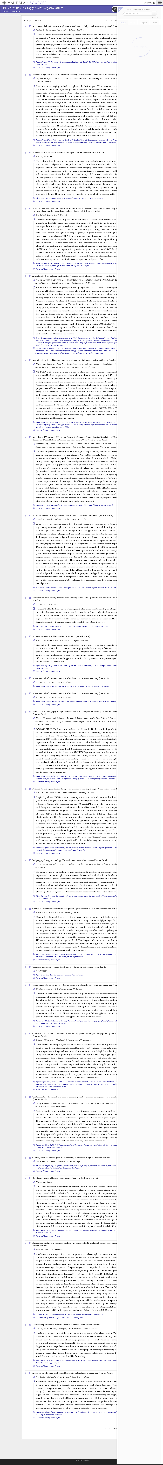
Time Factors (104, 686)
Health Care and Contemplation (47, 1090)
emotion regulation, (68, 505)
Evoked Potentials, (114, 140)
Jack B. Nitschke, (59, 718)
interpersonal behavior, (99, 1165)
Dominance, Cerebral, (104, 422)
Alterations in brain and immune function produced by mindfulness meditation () (74, 360)
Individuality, (97, 896)
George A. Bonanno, (44, 1103)
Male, (108, 424)
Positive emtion (110, 587)
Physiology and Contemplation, (71, 353)
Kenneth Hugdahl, (93, 864)
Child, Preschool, (79, 954)
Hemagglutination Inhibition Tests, (70, 424)
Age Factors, (45, 626)
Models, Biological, (109, 896)
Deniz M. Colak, (59, 1103)
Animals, (44, 896)
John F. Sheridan (88, 283)
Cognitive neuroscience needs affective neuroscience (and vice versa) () (70, 966)
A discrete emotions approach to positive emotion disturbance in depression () (72, 1372)
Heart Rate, (58, 1084)
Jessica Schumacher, (75, 280)
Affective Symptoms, (43, 1082)
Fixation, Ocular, (91, 847)
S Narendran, (49, 1040)
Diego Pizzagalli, (60, 1328)
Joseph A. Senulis (79, 519)
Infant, (97, 626)
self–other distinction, (44, 266)
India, (72, 1084)
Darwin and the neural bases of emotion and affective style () (65, 1178)
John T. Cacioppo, (60, 864)
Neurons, (111, 1230)
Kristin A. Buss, (42, 912)
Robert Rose (40, 867)
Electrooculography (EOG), (88, 338)
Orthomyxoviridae (62, 427)
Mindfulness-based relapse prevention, (66, 1314)
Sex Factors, (62, 957)
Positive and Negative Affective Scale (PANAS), (114, 343)
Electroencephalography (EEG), (66, 338)
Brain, (43, 198)
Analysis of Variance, (53, 776)
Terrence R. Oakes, (75, 718)
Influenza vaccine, (56, 340)
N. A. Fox (52, 604)
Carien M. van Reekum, (59, 444)
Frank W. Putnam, (43, 1106)
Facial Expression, (69, 666)
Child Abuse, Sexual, (62, 1145)
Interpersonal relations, (44, 957)
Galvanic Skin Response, (45, 1084)
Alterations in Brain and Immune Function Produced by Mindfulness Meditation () (74, 275)
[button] (160, 2)
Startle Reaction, (46, 1023)
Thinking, (95, 686)
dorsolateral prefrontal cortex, (55, 263)
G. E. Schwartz (67, 682)
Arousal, (69, 62)
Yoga (64, 1086)
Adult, (38, 62)
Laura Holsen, (55, 792)
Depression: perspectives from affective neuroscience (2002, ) (65, 1324)
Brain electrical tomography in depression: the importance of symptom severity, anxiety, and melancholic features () (81, 713)
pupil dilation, (93, 505)
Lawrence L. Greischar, (71, 447)
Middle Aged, (40, 1414)
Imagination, (78, 896)
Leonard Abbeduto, (70, 792)
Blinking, (64, 1021)
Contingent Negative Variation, (69, 587)
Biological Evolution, (56, 1230)
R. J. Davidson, (42, 604)
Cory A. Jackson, (42, 447)
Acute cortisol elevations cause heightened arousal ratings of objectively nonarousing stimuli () (79, 26)
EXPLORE (149, 3)
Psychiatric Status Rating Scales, (59, 778)
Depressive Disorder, (100, 776)
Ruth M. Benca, (92, 721)
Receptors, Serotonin (43, 1233)
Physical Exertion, (106, 1084)
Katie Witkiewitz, (43, 1249)
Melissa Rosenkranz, (93, 280)
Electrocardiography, (105, 954)
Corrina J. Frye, (55, 447)
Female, (38, 142)
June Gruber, (41, 1377)
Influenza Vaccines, (98, 424)
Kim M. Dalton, (42, 792)
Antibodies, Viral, (52, 422)
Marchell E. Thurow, (103, 444)
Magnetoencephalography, (106, 142)
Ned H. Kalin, (62, 30)
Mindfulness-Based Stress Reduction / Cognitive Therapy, (56, 351)
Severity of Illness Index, (81, 778)
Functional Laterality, (49, 142)
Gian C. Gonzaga (73, 1161)
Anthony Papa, (103, 1103)
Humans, (103, 62)
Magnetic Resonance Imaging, (84, 142)
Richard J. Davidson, (44, 280)
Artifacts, (49, 140)
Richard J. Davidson (77, 30)
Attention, (55, 686)
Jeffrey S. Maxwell (81, 640)
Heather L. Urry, (42, 444)
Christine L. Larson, (44, 989)
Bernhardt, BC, (53, 215)
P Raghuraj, (61, 1040)
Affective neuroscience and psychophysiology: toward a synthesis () (68, 152)
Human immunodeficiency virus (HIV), (112, 338)
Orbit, (38, 1023)
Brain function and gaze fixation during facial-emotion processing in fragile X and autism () (78, 788)
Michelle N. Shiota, (89, 1103)
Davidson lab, (77, 62)
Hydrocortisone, (113, 62)
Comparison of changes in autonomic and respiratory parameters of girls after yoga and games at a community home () (82, 1034)
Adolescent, (40, 847)
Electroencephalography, (97, 140)
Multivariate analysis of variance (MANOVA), (52, 343)
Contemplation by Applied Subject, (48, 348)
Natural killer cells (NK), (77, 343)
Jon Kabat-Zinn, (59, 280)
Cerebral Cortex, (71, 140)
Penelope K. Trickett (59, 1106)
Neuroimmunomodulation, (46, 427)
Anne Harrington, (59, 283)
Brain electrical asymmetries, (46, 587)
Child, (60, 1082)
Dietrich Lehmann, (61, 78)
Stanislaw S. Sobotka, (45, 519)
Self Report (59, 1414)
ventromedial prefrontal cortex (110, 505)
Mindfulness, (77, 340)
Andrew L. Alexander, (90, 447)
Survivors (59, 1147)
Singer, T (63, 215)
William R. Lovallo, (110, 864)
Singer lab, (40, 263)
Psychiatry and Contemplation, (72, 348)
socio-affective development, (62, 266)
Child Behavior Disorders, (72, 1082)
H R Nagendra (85, 1040)
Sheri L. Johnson (83, 1377)
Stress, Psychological (43, 898)
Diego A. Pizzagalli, (44, 718)
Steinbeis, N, (41, 215)
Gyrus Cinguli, (86, 1360)
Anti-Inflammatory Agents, (55, 62)
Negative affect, (82, 505)
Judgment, (69, 142)
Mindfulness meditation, (92, 340)
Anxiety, (77, 422)
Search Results (17, 11)
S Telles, (39, 1040)
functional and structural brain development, (106, 263)
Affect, (43, 62)
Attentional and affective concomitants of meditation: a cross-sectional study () (72, 678)
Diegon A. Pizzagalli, (44, 78)
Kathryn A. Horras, (108, 718)
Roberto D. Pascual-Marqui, (115, 78)
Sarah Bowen (56, 1249)
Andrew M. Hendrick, (78, 78)
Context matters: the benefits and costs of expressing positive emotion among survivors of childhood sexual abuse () (81, 1098)
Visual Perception (42, 64)
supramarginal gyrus (82, 266)
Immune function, (42, 340)
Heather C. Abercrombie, (46, 30)
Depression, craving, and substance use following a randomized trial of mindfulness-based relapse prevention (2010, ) (83, 1244)
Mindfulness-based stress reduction (49, 345)
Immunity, (87, 896)
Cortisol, (47, 505)
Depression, (87, 776)
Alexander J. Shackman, (63, 640)
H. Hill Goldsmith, (56, 912)
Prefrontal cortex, (42, 1363)
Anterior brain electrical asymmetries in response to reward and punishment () (72, 515)
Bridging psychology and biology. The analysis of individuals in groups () (70, 860)
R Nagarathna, (72, 1040)
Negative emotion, (98, 587)
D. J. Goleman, (55, 682)
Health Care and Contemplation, (114, 351)
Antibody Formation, (66, 422)
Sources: (7, 11)
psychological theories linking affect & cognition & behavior (58, 1168)
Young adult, (67, 850)
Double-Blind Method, (91, 62)
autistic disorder (79, 850)
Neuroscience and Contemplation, (47, 353)
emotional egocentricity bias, (77, 263)
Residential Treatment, (44, 1086)
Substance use (98, 1314)
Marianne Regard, (95, 78)
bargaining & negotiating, (54, 1165)
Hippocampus (54, 1363)
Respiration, (57, 1086)
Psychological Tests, (84, 686)
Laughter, (109, 1145)
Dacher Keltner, (73, 1103)
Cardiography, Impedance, (51, 954)
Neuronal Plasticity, (71, 198)
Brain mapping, (58, 140)
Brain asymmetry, (47, 338)
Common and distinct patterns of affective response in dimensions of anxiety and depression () (79, 985)
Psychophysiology (97, 198)
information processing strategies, (77, 1165)
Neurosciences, (84, 198)
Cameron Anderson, (58, 1161)
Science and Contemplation (93, 353)
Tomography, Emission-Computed (103, 778)
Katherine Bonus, (74, 283)
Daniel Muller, (109, 280)
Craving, (39, 1314)
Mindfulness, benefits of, (110, 340)
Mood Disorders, (105, 1360)
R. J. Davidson (41, 971)
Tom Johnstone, (76, 444)
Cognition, (51, 896)
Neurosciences (77, 975)
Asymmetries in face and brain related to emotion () (61, 636)
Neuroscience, (91, 343)
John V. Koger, (79, 721)
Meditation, (68, 340)
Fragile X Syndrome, (105, 847)
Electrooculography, (43, 424)
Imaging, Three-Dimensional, (111, 666)
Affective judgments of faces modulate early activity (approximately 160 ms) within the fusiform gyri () (83, 74)
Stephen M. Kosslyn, (44, 864)
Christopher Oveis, (55, 1377)
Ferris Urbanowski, (43, 283)
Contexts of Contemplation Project (48, 67)
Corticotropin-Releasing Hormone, (77, 1230)
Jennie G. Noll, (116, 1103)
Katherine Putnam (90, 1328)
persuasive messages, (116, 1165)
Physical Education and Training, (87, 1084)
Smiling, (39, 1147)
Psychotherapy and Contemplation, (89, 351)
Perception (105, 626)
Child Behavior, (67, 954)
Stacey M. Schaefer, (64, 721)
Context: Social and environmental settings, (98, 1082)
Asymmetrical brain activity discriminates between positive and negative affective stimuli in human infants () (81, 599)
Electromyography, (95, 1021)
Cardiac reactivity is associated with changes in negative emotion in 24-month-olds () (75, 908)
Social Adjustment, (49, 1147)
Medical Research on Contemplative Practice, (99, 348)
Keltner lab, (101, 1145)
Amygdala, (40, 505)
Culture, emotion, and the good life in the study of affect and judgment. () (71, 1157)
